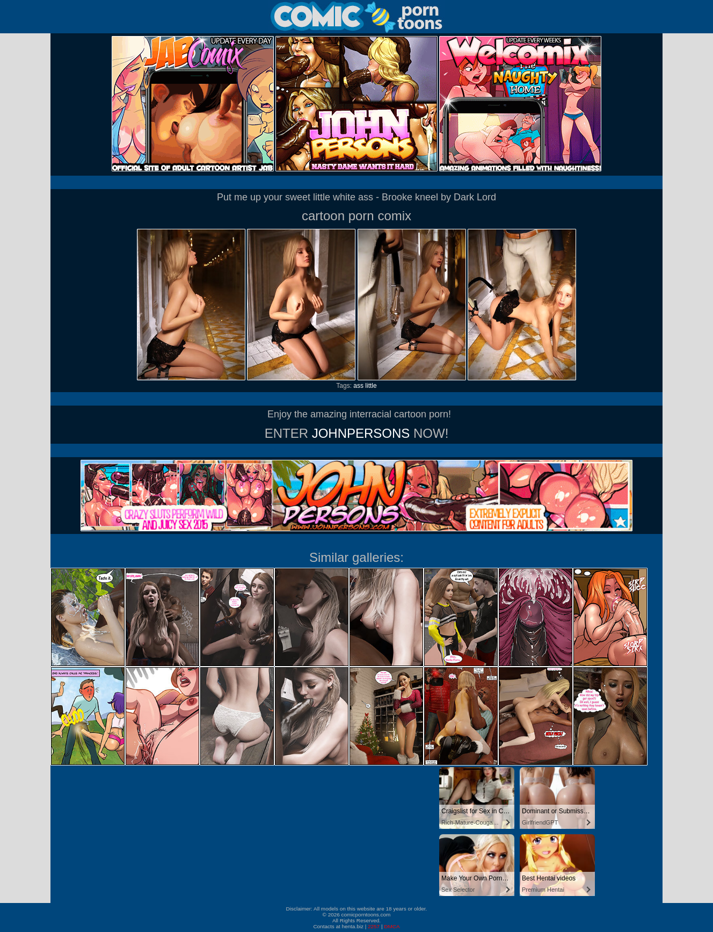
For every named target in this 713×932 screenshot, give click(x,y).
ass (358, 385)
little (370, 385)
